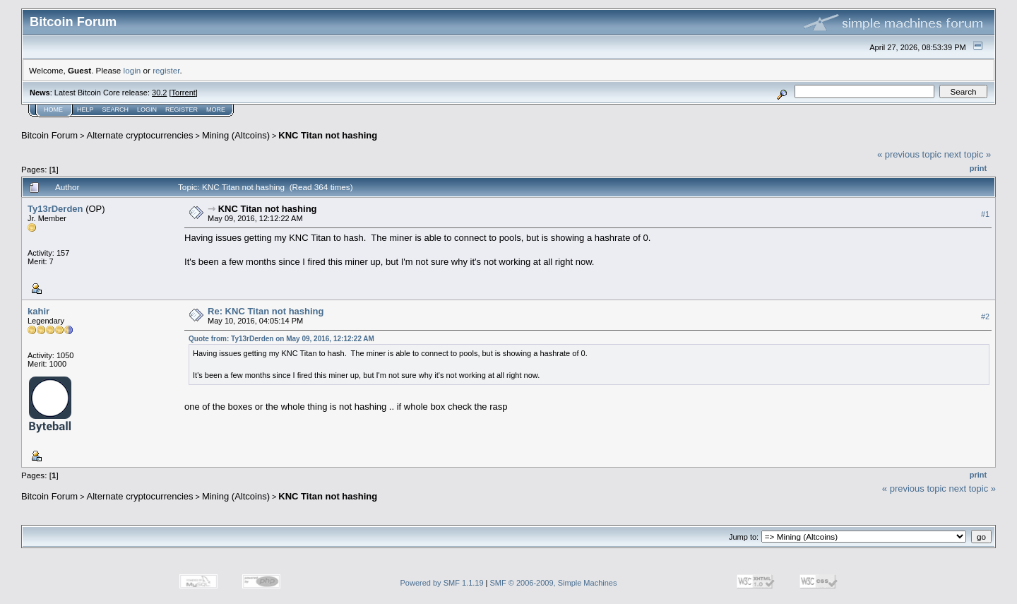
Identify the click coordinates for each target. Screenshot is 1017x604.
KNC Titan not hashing (327, 135)
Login (147, 109)
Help (85, 109)
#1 (985, 214)
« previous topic (909, 154)
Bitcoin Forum (49, 135)
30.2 (159, 92)
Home (53, 109)
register (166, 70)
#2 (985, 316)
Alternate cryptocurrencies (140, 135)
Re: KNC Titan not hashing (265, 311)
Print (978, 168)
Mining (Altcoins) (236, 135)
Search (115, 109)
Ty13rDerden (55, 208)
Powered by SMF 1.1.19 (442, 583)
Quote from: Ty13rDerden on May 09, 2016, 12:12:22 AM (281, 339)
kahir (38, 311)
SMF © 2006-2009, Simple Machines (553, 583)
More (215, 109)
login (132, 70)
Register (181, 109)
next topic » (968, 154)
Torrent (184, 92)
